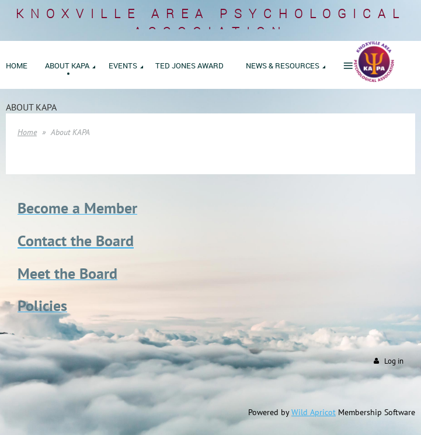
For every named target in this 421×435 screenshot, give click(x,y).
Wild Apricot (313, 412)
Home (27, 132)
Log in (393, 361)
